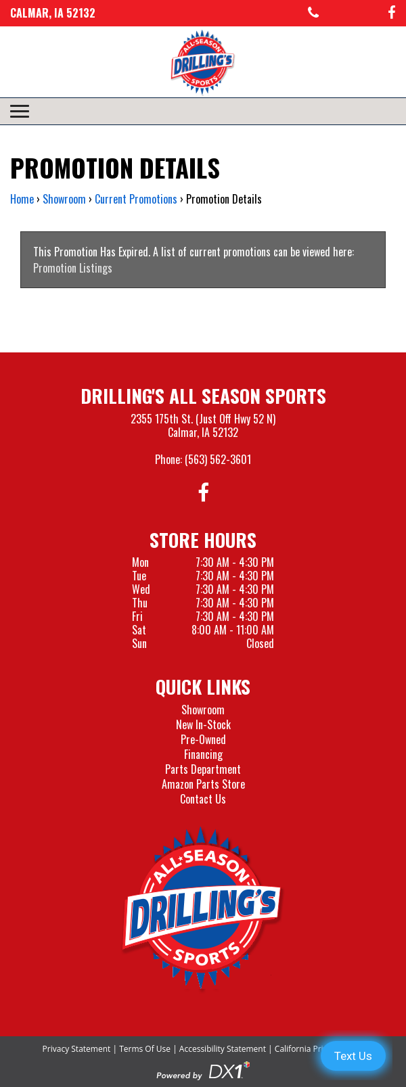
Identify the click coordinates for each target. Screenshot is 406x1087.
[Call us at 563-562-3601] (313, 13)
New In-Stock (203, 724)
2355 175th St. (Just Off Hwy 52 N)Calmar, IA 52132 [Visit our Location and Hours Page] (203, 425)
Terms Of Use (145, 1049)
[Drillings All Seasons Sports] (203, 910)
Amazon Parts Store (203, 784)
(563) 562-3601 (218, 459)
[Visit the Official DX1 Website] (203, 1069)
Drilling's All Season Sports (203, 395)
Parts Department (203, 769)
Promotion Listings (72, 268)
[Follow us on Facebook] (392, 13)
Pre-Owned (203, 739)
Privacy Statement (77, 1049)
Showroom (203, 709)
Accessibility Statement (222, 1049)
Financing (203, 754)
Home (22, 199)
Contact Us (203, 799)
